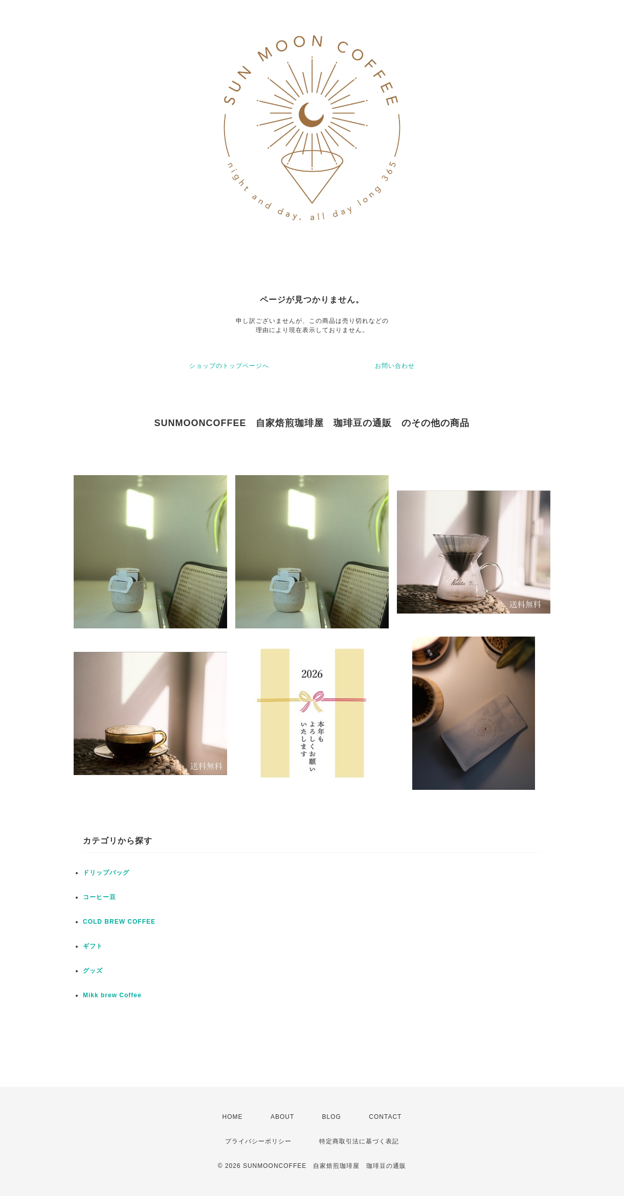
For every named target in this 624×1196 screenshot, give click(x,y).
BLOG (331, 1116)
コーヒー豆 (99, 897)
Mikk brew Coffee (112, 995)
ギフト (93, 946)
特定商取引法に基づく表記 (359, 1141)
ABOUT (282, 1116)
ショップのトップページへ (229, 365)
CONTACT (385, 1116)
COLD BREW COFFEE (119, 921)
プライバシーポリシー (258, 1141)
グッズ (93, 970)
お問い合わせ (395, 365)
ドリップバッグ (106, 872)
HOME (232, 1116)
